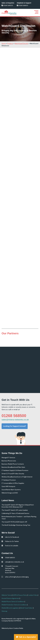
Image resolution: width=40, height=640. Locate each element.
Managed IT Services (8, 458)
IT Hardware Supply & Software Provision (15, 470)
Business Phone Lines (9, 461)
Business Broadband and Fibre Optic (13, 467)
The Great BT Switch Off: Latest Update (15, 510)
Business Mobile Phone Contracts (13, 464)
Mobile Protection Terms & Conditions (14, 605)
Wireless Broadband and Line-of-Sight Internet (17, 477)
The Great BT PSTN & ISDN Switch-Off (14, 522)
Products (10, 43)
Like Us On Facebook (12, 537)
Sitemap (4, 611)
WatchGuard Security (21, 43)
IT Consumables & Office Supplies (13, 483)
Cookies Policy (33, 595)
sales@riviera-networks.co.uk (15, 420)
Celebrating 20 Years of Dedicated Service (15, 513)
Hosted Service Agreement (10, 598)
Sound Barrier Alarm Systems (11, 490)
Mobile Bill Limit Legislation (10, 608)
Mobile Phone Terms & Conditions (13, 601)
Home (4, 43)
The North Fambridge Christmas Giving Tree (16, 525)
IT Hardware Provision (9, 480)
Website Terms (7, 595)
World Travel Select (26, 608)
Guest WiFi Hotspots (8, 486)
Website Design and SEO (10, 493)
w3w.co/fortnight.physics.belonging (16, 577)
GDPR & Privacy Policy (20, 595)
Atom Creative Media (16, 628)
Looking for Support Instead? (14, 426)
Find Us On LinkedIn (11, 546)
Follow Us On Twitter (12, 541)
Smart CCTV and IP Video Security (13, 474)
